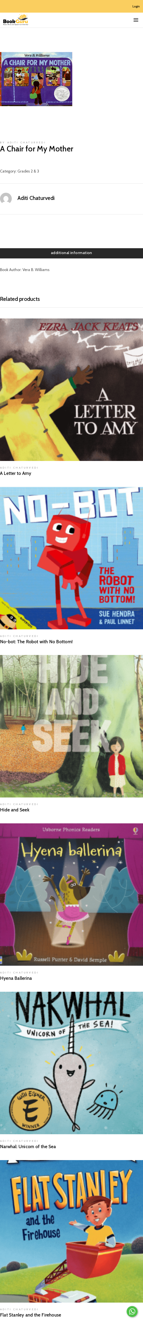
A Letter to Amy (15, 473)
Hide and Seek (14, 809)
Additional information (71, 252)
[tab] (71, 253)
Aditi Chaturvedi (36, 198)
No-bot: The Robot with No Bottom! (36, 641)
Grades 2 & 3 (28, 171)
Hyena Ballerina (16, 978)
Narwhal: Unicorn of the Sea (28, 1146)
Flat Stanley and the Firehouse (30, 1315)
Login (136, 6)
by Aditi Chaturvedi (23, 142)
